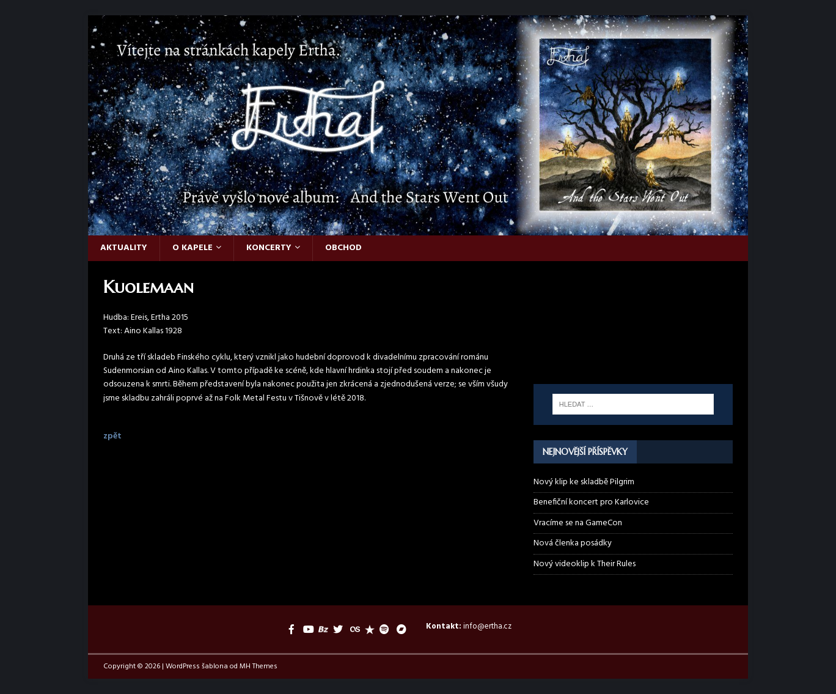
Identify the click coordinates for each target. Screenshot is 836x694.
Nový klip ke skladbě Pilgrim (584, 482)
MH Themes (258, 666)
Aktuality (123, 248)
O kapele (192, 248)
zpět (112, 436)
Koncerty (269, 248)
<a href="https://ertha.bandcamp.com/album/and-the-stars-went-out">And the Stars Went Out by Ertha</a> (633, 351)
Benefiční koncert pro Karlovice (591, 502)
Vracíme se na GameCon (578, 523)
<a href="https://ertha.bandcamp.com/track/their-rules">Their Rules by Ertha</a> (633, 304)
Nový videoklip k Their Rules (585, 564)
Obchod (343, 248)
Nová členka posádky (573, 543)
